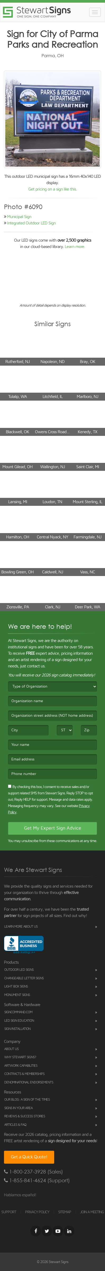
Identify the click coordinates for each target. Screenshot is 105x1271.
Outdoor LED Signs (19, 970)
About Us (11, 1049)
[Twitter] (47, 1231)
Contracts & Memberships (24, 1074)
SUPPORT (8, 1212)
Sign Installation (17, 1029)
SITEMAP (64, 1212)
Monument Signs (17, 995)
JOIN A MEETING (92, 1212)
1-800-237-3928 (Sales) (33, 1172)
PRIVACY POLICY (37, 1212)
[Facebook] (35, 1231)
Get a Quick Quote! (29, 1157)
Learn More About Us (21, 926)
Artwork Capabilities (20, 1066)
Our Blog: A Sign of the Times (27, 1099)
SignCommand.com (18, 1012)
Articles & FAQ (15, 1125)
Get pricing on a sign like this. (52, 189)
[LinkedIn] (69, 1231)
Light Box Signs (16, 986)
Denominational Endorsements (28, 1082)
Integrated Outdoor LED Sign (31, 223)
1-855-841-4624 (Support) (37, 1180)
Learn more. (75, 247)
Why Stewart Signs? (20, 1057)
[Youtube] (58, 1231)
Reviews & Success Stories (24, 1116)
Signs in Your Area (18, 1108)
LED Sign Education (19, 1020)
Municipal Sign (19, 217)
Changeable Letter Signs (24, 978)
